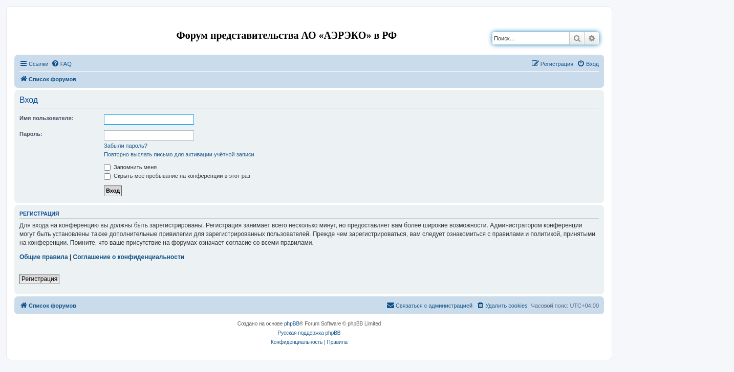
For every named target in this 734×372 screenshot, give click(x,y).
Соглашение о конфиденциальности (129, 257)
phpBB (291, 324)
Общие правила (43, 257)
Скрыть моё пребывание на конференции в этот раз (177, 176)
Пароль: (30, 134)
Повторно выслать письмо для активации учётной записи (179, 154)
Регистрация (39, 279)
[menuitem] (61, 64)
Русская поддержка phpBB (308, 333)
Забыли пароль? (125, 146)
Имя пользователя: (46, 118)
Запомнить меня (130, 167)
